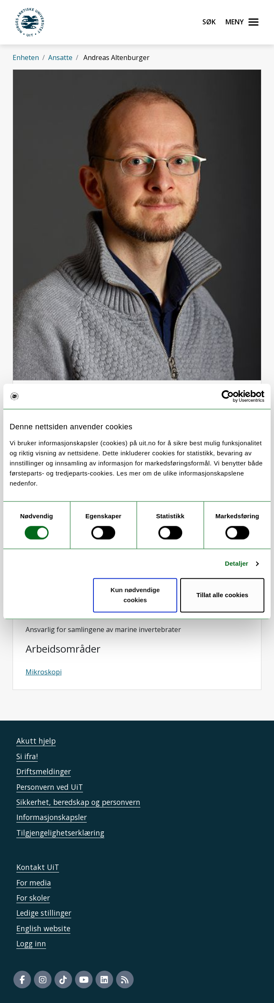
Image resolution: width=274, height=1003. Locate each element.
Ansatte (60, 57)
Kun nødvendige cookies (135, 595)
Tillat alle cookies (222, 595)
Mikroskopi (44, 672)
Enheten (26, 57)
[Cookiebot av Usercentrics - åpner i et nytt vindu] (227, 396)
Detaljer (236, 563)
